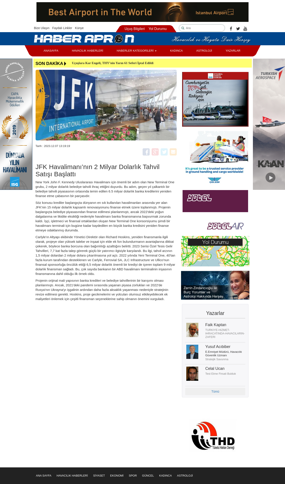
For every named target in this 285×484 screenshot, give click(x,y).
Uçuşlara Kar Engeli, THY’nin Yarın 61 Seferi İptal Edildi (113, 63)
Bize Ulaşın (42, 28)
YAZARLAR (233, 50)
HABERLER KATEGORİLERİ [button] (136, 50)
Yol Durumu (158, 29)
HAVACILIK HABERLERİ (87, 50)
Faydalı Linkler (62, 28)
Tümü (215, 391)
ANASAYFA (51, 50)
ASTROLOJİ (204, 50)
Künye (79, 28)
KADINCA (176, 50)
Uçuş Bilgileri (134, 29)
